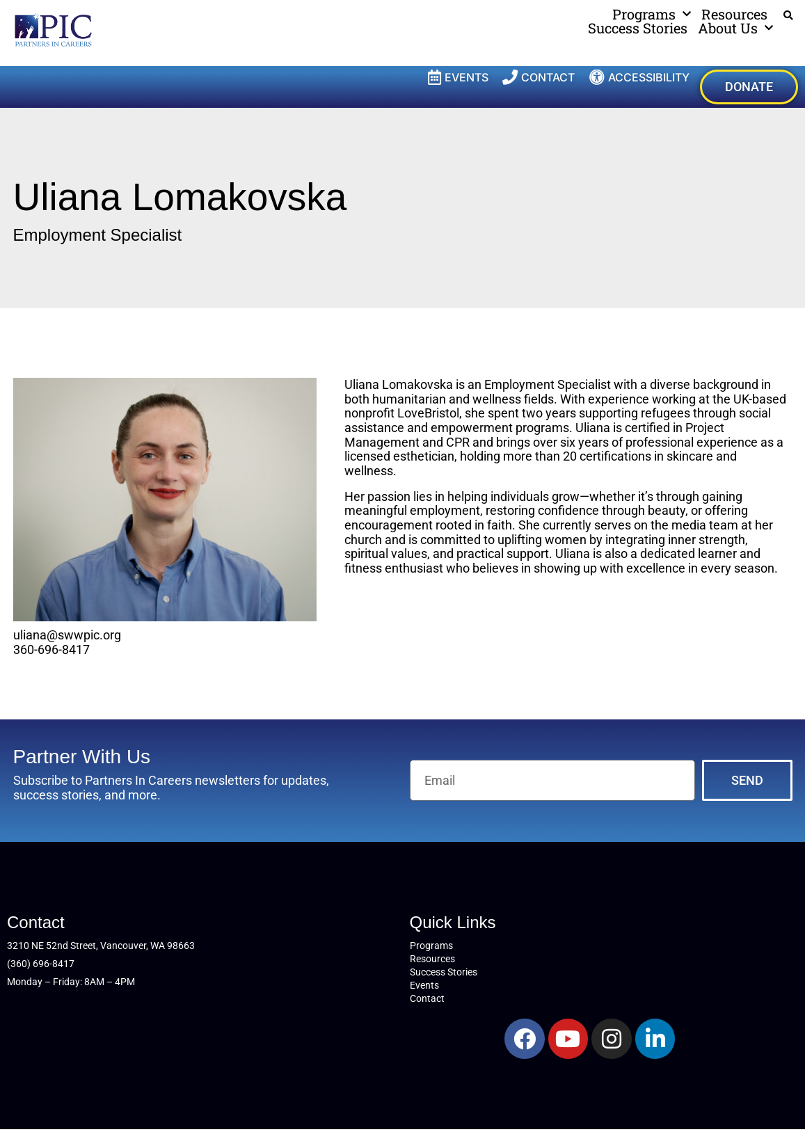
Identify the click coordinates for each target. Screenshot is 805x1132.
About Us (735, 28)
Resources (734, 14)
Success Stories (637, 28)
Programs (651, 14)
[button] (788, 15)
